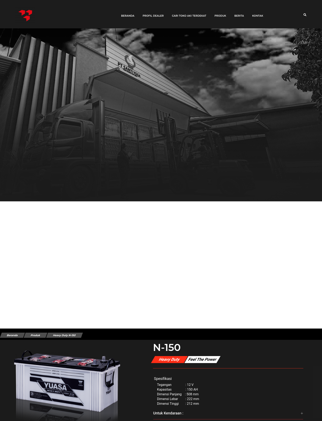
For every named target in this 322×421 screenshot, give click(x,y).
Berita (238, 12)
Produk (219, 12)
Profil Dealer (151, 12)
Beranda (126, 12)
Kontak (256, 12)
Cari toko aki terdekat (187, 12)
